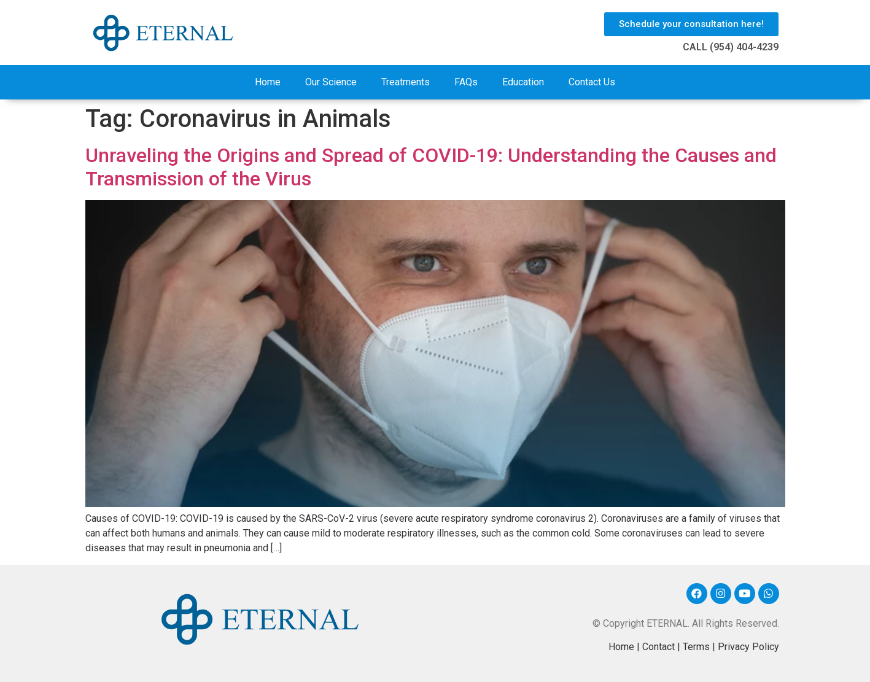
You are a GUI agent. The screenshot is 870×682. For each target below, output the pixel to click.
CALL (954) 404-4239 (731, 47)
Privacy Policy (748, 647)
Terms (696, 647)
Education (523, 82)
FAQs (466, 82)
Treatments (405, 82)
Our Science (331, 82)
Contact (658, 647)
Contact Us (592, 82)
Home (268, 82)
